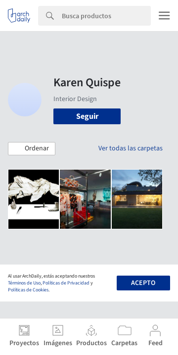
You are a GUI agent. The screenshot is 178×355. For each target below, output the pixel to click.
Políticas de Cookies (28, 289)
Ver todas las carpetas (130, 148)
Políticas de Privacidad (66, 283)
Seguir (87, 116)
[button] (31, 149)
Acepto (143, 283)
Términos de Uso (24, 283)
